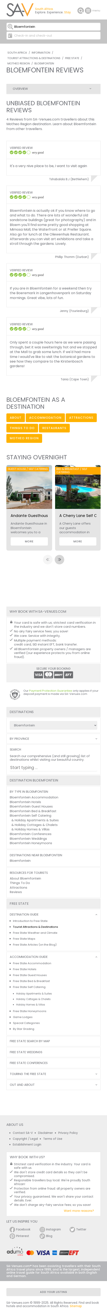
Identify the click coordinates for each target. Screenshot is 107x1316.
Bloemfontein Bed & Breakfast (33, 811)
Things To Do (20, 883)
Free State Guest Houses (30, 975)
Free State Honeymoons (29, 1011)
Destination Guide (24, 914)
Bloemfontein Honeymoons (31, 843)
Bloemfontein (44, 63)
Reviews (16, 892)
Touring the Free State (28, 1074)
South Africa (17, 52)
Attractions (18, 887)
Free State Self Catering (29, 987)
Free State (72, 58)
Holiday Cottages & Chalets (36, 825)
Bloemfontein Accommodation (34, 797)
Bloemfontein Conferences (30, 834)
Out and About (22, 1085)
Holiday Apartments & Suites (37, 820)
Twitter (78, 1229)
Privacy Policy (68, 1133)
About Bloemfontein (25, 878)
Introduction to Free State (30, 921)
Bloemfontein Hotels (25, 802)
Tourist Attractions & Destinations (33, 58)
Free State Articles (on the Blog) (35, 945)
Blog (46, 1236)
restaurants (54, 428)
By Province (19, 739)
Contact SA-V (23, 1133)
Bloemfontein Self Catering (30, 815)
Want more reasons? (79, 1211)
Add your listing (53, 1292)
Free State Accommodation (32, 963)
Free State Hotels (24, 969)
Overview (20, 89)
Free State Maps (24, 939)
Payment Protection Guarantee (50, 691)
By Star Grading (23, 1029)
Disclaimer (45, 1133)
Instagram (50, 1229)
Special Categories (26, 1023)
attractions (81, 418)
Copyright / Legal (25, 1139)
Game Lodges (23, 1017)
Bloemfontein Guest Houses (31, 806)
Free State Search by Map (30, 1041)
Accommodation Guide (29, 957)
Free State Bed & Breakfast (31, 981)
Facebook (20, 1229)
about (15, 418)
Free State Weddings (26, 1052)
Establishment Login (27, 1145)
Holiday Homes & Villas (32, 829)
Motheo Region (18, 63)
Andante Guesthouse (30, 515)
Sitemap (76, 1306)
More (29, 541)
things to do (22, 428)
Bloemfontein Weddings (28, 839)
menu (88, 10)
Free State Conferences (29, 1063)
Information (41, 52)
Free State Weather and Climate (35, 933)
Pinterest (19, 1236)
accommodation (45, 418)
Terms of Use (52, 1139)
